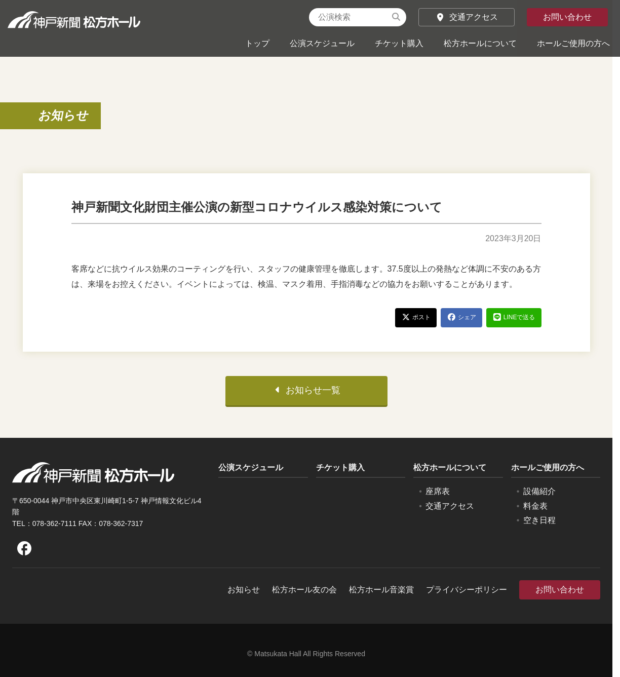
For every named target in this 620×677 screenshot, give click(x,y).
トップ (257, 43)
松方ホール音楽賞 (381, 594)
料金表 (535, 510)
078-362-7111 (54, 527)
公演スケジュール (322, 43)
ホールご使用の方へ (573, 43)
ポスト (416, 321)
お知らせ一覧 (306, 394)
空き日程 (539, 524)
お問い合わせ (567, 17)
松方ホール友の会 (304, 594)
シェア (461, 321)
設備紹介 (539, 495)
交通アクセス (466, 17)
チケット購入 (399, 43)
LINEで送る (513, 321)
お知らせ (63, 115)
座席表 (437, 495)
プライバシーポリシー (466, 594)
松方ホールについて (480, 43)
